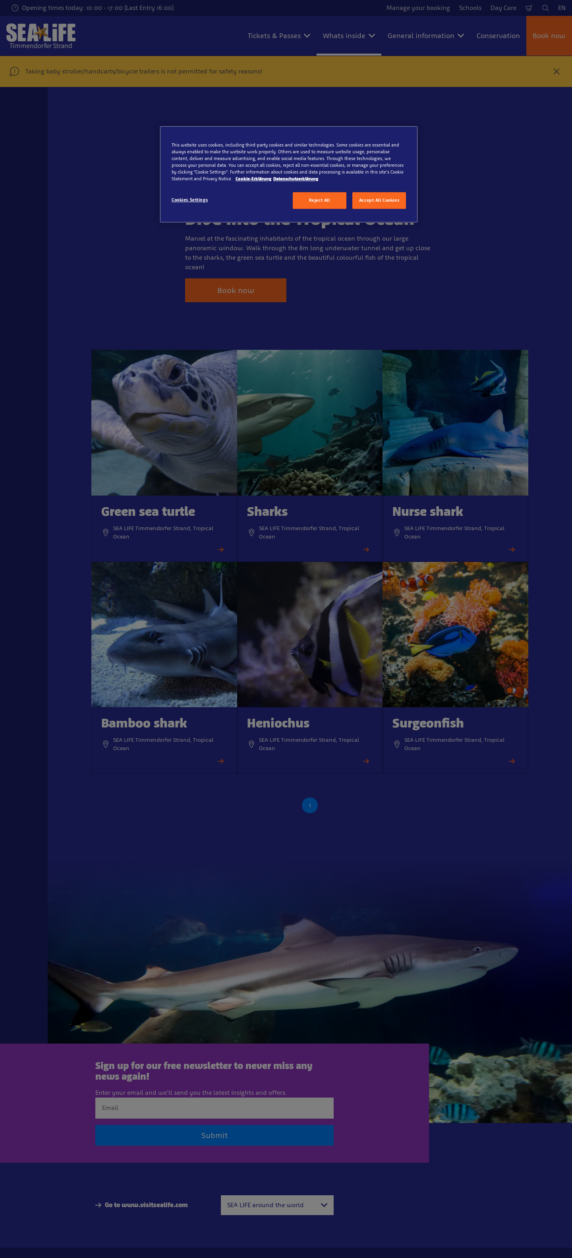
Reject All (319, 200)
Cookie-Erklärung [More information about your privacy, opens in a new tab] (253, 178)
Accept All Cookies (379, 200)
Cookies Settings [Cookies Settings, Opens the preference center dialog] (190, 200)
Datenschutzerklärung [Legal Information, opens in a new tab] (295, 178)
